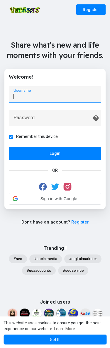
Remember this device (37, 136)
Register (91, 9)
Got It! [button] (55, 339)
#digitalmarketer (83, 259)
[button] (55, 199)
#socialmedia (45, 259)
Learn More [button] (64, 328)
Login (55, 153)
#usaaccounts (39, 270)
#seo (17, 259)
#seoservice (73, 270)
